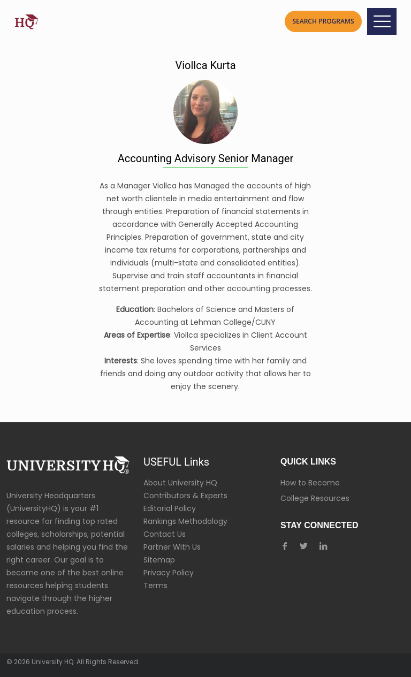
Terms (155, 585)
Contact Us (164, 534)
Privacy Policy (168, 572)
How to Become (310, 482)
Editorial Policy (169, 508)
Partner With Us (172, 547)
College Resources (314, 498)
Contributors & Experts (185, 495)
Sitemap (159, 559)
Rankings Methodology (185, 521)
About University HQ (180, 482)
